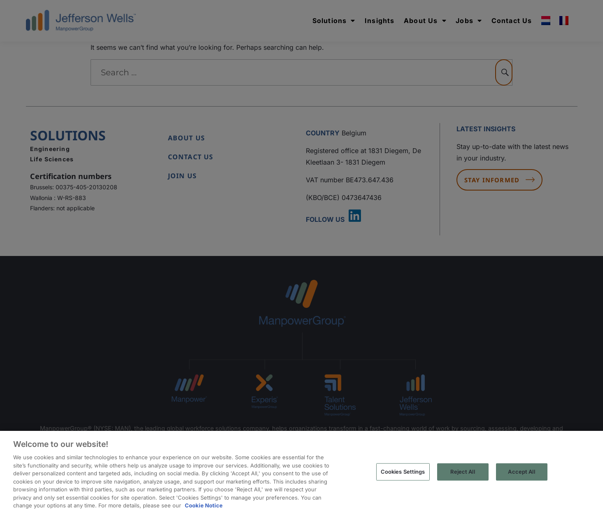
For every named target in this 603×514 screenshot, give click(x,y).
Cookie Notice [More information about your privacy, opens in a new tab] (204, 505)
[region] (301, 472)
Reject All (462, 471)
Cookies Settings (403, 471)
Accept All (521, 471)
